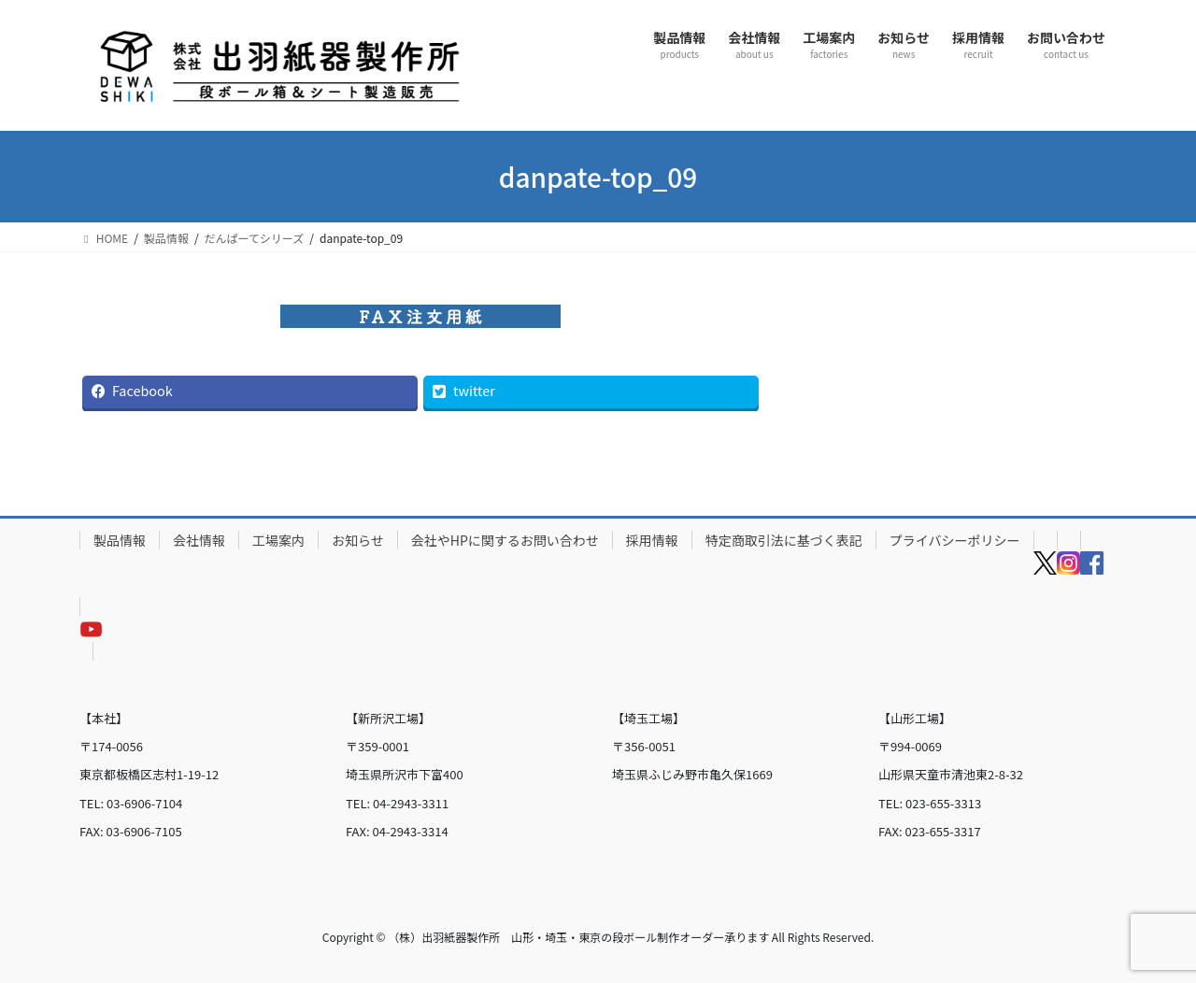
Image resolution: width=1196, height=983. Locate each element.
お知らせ (358, 540)
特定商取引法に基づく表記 (783, 540)
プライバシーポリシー (955, 540)
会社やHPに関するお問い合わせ (505, 540)
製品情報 (119, 540)
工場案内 (278, 540)
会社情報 (199, 540)
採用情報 (652, 540)
